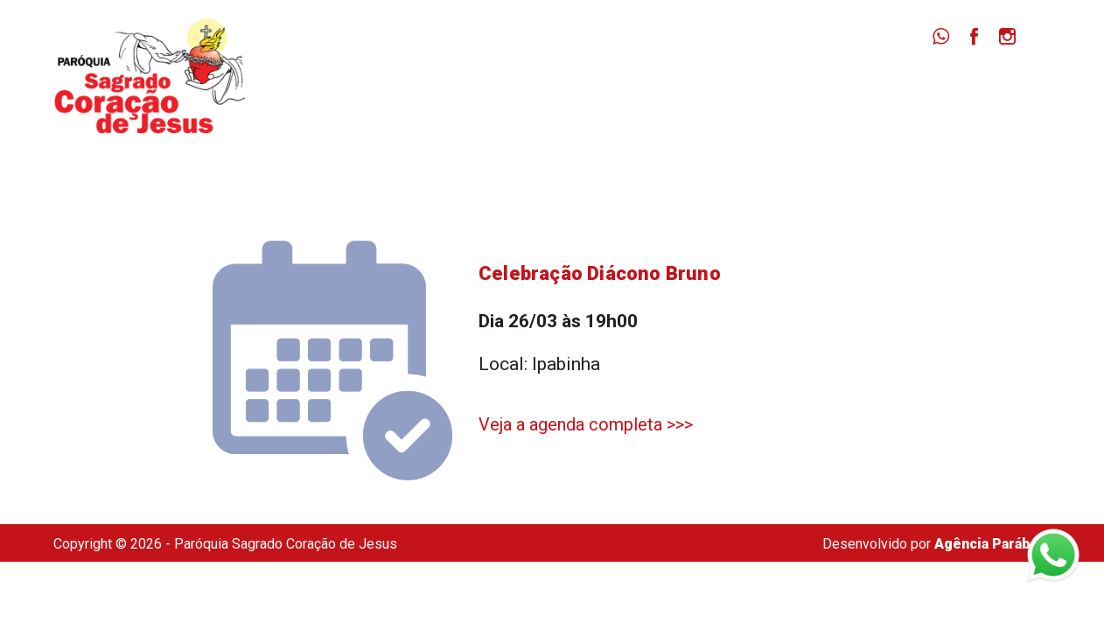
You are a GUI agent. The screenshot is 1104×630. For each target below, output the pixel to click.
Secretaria (978, 87)
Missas (688, 87)
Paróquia (597, 87)
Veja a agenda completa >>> (586, 424)
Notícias (777, 87)
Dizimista (874, 87)
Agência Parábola (992, 544)
